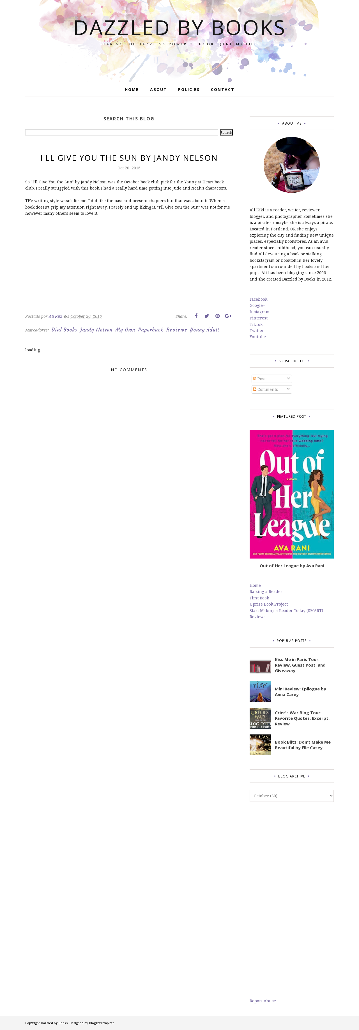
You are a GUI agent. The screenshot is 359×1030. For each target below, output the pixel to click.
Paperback (151, 330)
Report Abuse (263, 1000)
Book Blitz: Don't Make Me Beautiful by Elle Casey (303, 744)
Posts (260, 378)
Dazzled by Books (179, 27)
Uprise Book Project (269, 604)
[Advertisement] (292, 900)
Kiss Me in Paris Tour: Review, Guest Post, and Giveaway (300, 665)
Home (255, 585)
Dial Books (64, 330)
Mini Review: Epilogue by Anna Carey (300, 691)
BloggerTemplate (101, 1023)
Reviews (176, 330)
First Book (259, 598)
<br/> (42, 269)
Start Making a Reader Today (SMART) (286, 610)
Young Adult (204, 330)
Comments (265, 389)
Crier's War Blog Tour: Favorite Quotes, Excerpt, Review (302, 718)
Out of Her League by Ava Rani (292, 565)
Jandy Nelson (96, 330)
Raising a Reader (266, 591)
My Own (125, 330)
